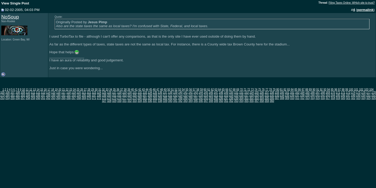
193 (74, 95)
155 (256, 92)
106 (7, 92)
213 (175, 95)
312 (302, 98)
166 (312, 92)
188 (48, 95)
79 (274, 89)
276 (119, 98)
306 (272, 98)
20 (59, 89)
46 (154, 89)
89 (310, 89)
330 (119, 100)
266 (68, 98)
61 (208, 89)
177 (368, 92)
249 (358, 95)
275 (114, 98)
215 (185, 95)
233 (277, 95)
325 (368, 98)
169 (328, 92)
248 (353, 95)
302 (251, 98)
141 (185, 92)
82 (285, 89)
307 (277, 98)
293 (206, 98)
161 (287, 92)
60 (205, 89)
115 (53, 92)
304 (262, 98)
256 (17, 98)
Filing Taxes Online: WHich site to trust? (351, 2)
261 (43, 98)
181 (12, 95)
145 (206, 92)
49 (165, 89)
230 (262, 95)
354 (241, 100)
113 (43, 92)
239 (307, 95)
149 (226, 92)
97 (339, 89)
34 (110, 89)
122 (89, 92)
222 (221, 95)
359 (267, 100)
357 (256, 100)
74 (255, 89)
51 (172, 89)
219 (206, 95)
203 (124, 95)
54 (183, 89)
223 (226, 95)
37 (121, 89)
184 (28, 95)
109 (23, 92)
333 (134, 100)
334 (140, 100)
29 (92, 89)
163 (297, 92)
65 (223, 89)
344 (190, 100)
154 (251, 92)
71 (245, 89)
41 (136, 89)
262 (48, 98)
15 (41, 89)
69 (237, 89)
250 (363, 95)
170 (333, 92)
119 (74, 92)
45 (150, 89)
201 (114, 95)
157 (267, 92)
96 (335, 89)
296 (221, 98)
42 (139, 89)
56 (190, 89)
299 (236, 98)
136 (160, 92)
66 (226, 89)
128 (119, 92)
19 (56, 89)
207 (145, 95)
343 (185, 100)
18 (52, 89)
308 (282, 98)
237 (297, 95)
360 (272, 100)
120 (79, 92)
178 (373, 92)
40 (132, 89)
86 (299, 89)
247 (348, 95)
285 (165, 98)
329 (114, 100)
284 (160, 98)
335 (145, 100)
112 (38, 92)
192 (68, 95)
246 (343, 95)
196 (89, 95)
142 (190, 92)
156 (262, 92)
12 (30, 89)
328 (109, 100)
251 (368, 95)
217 (195, 95)
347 (206, 100)
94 (328, 89)
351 (226, 100)
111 (33, 92)
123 (94, 92)
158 (272, 92)
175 (358, 92)
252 (373, 95)
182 (17, 95)
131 (134, 92)
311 (297, 98)
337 (155, 100)
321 (348, 98)
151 (236, 92)
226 (241, 95)
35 (114, 89)
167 (317, 92)
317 (328, 98)
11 (27, 89)
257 (23, 98)
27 (85, 89)
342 (180, 100)
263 (53, 98)
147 (216, 92)
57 (194, 89)
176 (363, 92)
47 (157, 89)
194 (79, 95)
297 (226, 98)
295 (216, 98)
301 (246, 98)
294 (211, 98)
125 (104, 92)
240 (312, 95)
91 (317, 89)
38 (125, 89)
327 (104, 100)
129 (124, 92)
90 (314, 89)
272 (99, 98)
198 (99, 95)
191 (63, 95)
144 (200, 92)
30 (96, 89)
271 (94, 98)
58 (197, 89)
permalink (365, 10)
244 (333, 95)
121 (84, 92)
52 (176, 89)
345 (195, 100)
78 (270, 89)
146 (211, 92)
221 (216, 95)
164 (302, 92)
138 (170, 92)
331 (124, 100)
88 (306, 89)
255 (12, 98)
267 (74, 98)
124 (99, 92)
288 (180, 98)
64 (219, 89)
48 (161, 89)
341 (175, 100)
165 (307, 92)
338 (160, 100)
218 (200, 95)
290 (190, 98)
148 (221, 92)
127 (114, 92)
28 (88, 89)
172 (343, 92)
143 (195, 92)
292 (200, 98)
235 (287, 95)
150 (231, 92)
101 (356, 89)
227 (246, 95)
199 (104, 95)
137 (165, 92)
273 (104, 98)
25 (78, 89)
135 (155, 92)
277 (124, 98)
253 (2, 98)
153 (246, 92)
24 (74, 89)
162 (292, 92)
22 (67, 89)
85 (295, 89)
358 (262, 100)
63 (216, 89)
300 (241, 98)
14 (38, 89)
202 (119, 95)
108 (17, 92)
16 (45, 89)
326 (373, 98)
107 (12, 92)
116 (58, 92)
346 (200, 100)
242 (323, 95)
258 (28, 98)
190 (58, 95)
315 (317, 98)
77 (266, 89)
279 (134, 98)
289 (185, 98)
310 (292, 98)
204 (129, 95)
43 (143, 89)
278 (129, 98)
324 (363, 98)
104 (371, 89)
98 (343, 89)
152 (241, 92)
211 (165, 95)
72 (248, 89)
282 (150, 98)
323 (358, 98)
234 (282, 95)
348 (211, 100)
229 (256, 95)
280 (140, 98)
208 (150, 95)
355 (246, 100)
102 (361, 89)
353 (236, 100)
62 (212, 89)
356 (251, 100)
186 (38, 95)
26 (81, 89)
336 (150, 100)
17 (49, 89)
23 (70, 89)
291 (195, 98)
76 (263, 89)
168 (323, 92)
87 (303, 89)
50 (168, 89)
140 (180, 92)
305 (267, 98)
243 (328, 95)
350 (221, 100)
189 (53, 95)
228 (251, 95)
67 (230, 89)
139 (175, 92)
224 (231, 95)
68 (234, 89)
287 (175, 98)
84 (292, 89)
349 (216, 100)
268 (79, 98)
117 (63, 92)
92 (321, 89)
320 (343, 98)
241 (317, 95)
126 (109, 92)
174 (353, 92)
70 (241, 89)
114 (48, 92)
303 (256, 98)
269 (84, 98)
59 (201, 89)
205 (134, 95)
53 (179, 89)
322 (353, 98)
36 (117, 89)
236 (292, 95)
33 (106, 89)
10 (23, 89)
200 (109, 95)
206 (140, 95)
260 (38, 98)
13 (34, 89)
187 (43, 95)
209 (155, 95)
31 (99, 89)
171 (338, 92)
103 (366, 89)
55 (186, 89)
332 (129, 100)
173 (348, 92)
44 (146, 89)
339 (165, 100)
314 (312, 98)
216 (190, 95)
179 (2, 95)
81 (281, 89)
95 (332, 89)
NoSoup (10, 17)
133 (145, 92)
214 (180, 95)
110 (28, 92)
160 (282, 92)
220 (211, 95)
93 (325, 89)
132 (140, 92)
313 (307, 98)
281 (145, 98)
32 (103, 89)
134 (150, 92)
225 (236, 95)
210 (160, 95)
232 (272, 95)
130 (129, 92)
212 (170, 95)
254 (7, 98)
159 (277, 92)
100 (351, 89)
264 (58, 98)
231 (267, 95)
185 (33, 95)
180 (7, 95)
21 (63, 89)
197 (94, 95)
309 (287, 98)
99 (346, 89)
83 (288, 89)
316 (323, 98)
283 (155, 98)
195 (84, 95)
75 (259, 89)
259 (33, 98)
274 (109, 98)
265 (63, 98)
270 (89, 98)
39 (128, 89)
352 (231, 100)
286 (170, 98)
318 (333, 98)
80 (277, 89)
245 (338, 95)
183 (23, 95)
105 (2, 92)
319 (338, 98)
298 (231, 98)
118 (68, 92)
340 (170, 100)
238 (302, 95)
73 (252, 89)
